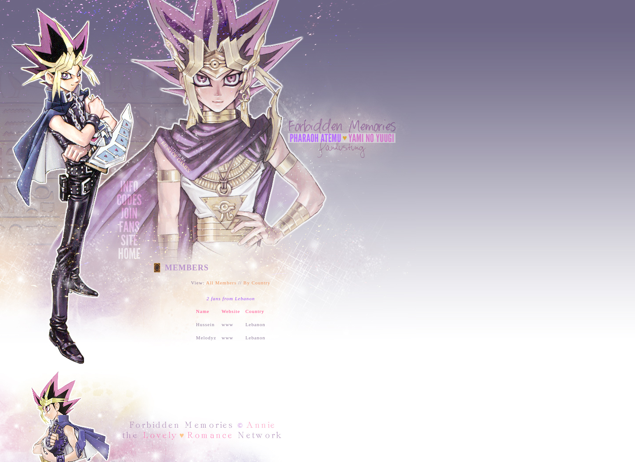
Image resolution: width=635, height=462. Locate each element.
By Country (257, 282)
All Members (221, 282)
